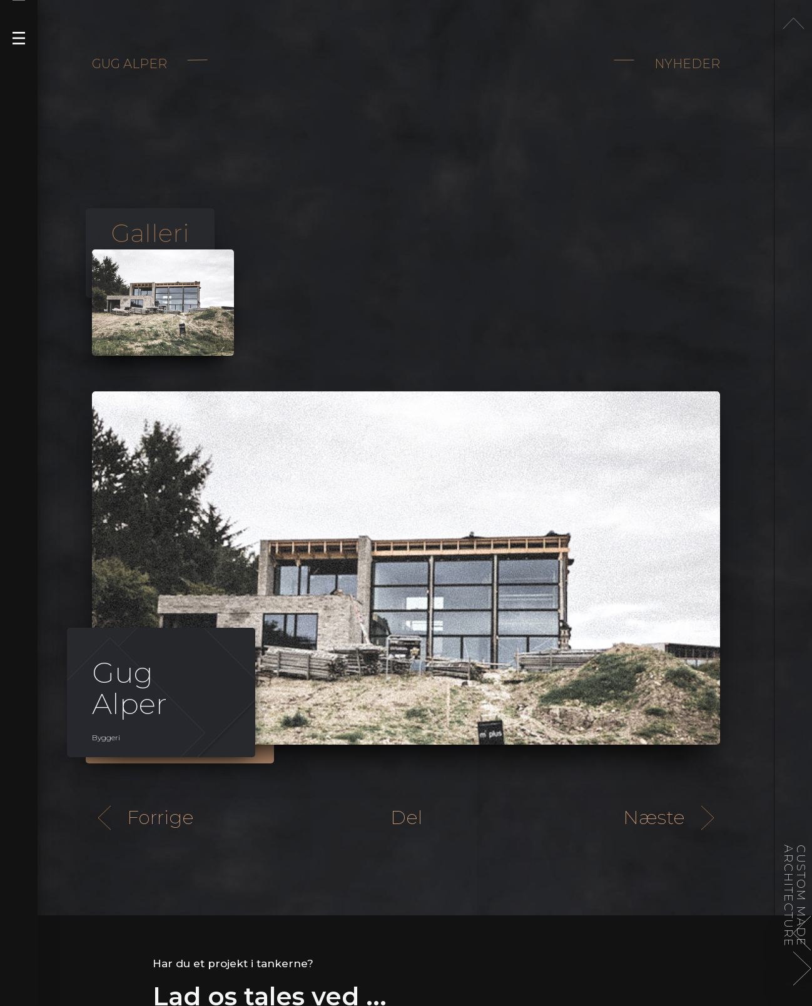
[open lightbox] (163, 302)
